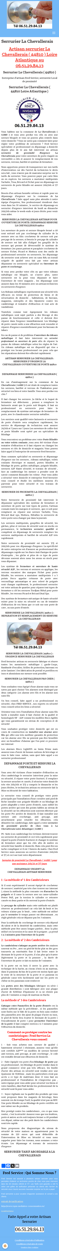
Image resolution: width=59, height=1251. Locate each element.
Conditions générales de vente (29, 1244)
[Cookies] (5, 1246)
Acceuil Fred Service (7, 1211)
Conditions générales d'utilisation (29, 1240)
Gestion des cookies (29, 1247)
